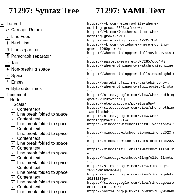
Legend (13, 24)
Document (16, 94)
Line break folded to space (42, 114)
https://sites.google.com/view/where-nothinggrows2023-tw (125, 133)
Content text (28, 109)
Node (15, 99)
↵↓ (139, 28)
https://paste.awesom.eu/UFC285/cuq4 (124, 67)
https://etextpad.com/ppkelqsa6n (119, 116)
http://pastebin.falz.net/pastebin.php (126, 91)
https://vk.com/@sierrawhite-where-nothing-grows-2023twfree (122, 26)
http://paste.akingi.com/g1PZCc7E (120, 43)
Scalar (19, 104)
